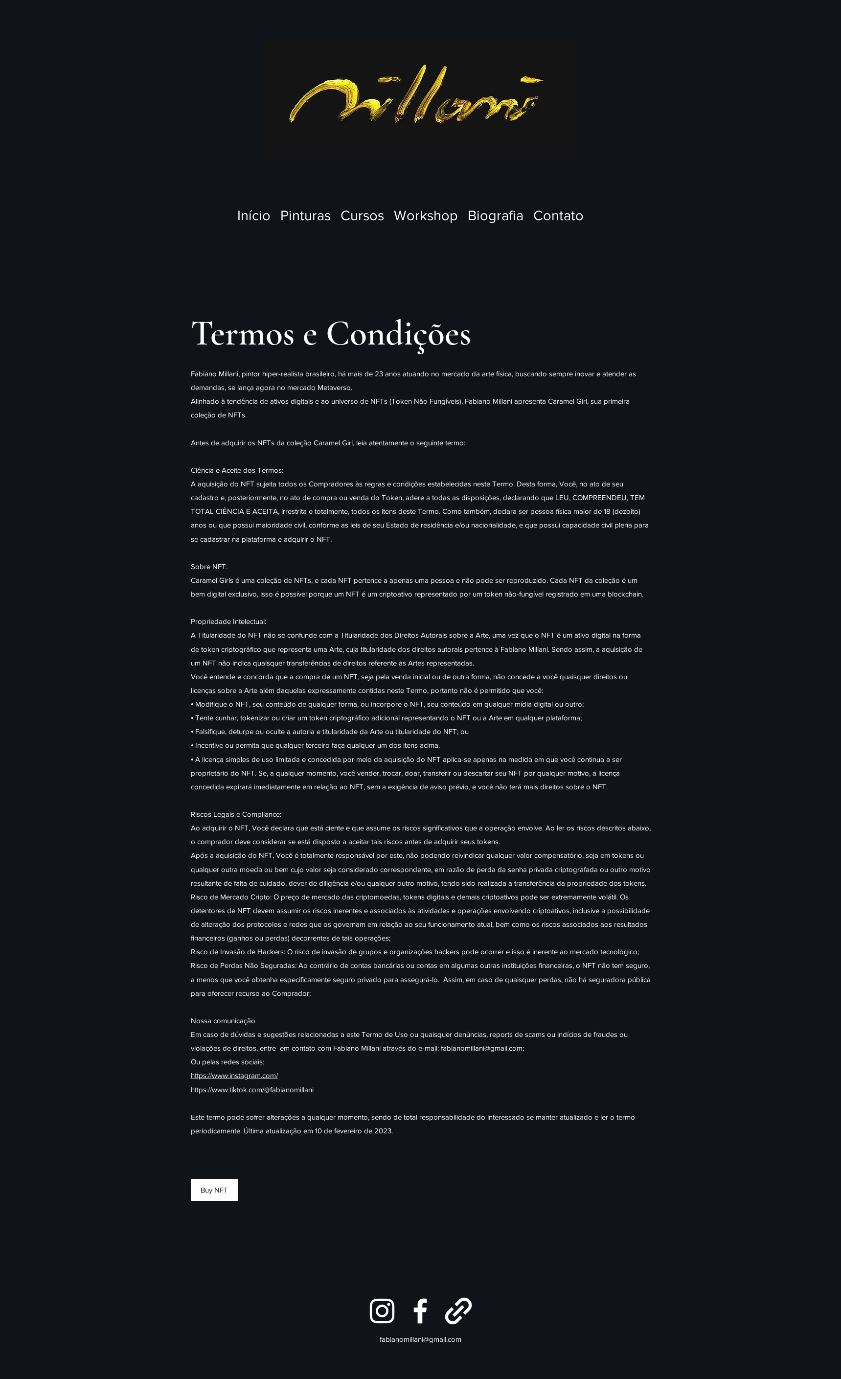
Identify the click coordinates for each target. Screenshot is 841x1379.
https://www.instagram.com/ (234, 1075)
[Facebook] (420, 1311)
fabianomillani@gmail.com (482, 1048)
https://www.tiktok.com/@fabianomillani (252, 1089)
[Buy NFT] (214, 1190)
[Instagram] (382, 1311)
